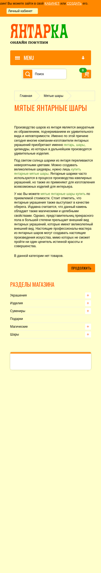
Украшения (18, 295)
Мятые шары (53, 96)
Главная (26, 96)
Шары (14, 334)
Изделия (16, 303)
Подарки (16, 319)
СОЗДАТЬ (74, 3)
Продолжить (81, 268)
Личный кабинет (20, 11)
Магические (19, 327)
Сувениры (17, 311)
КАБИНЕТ (52, 3)
